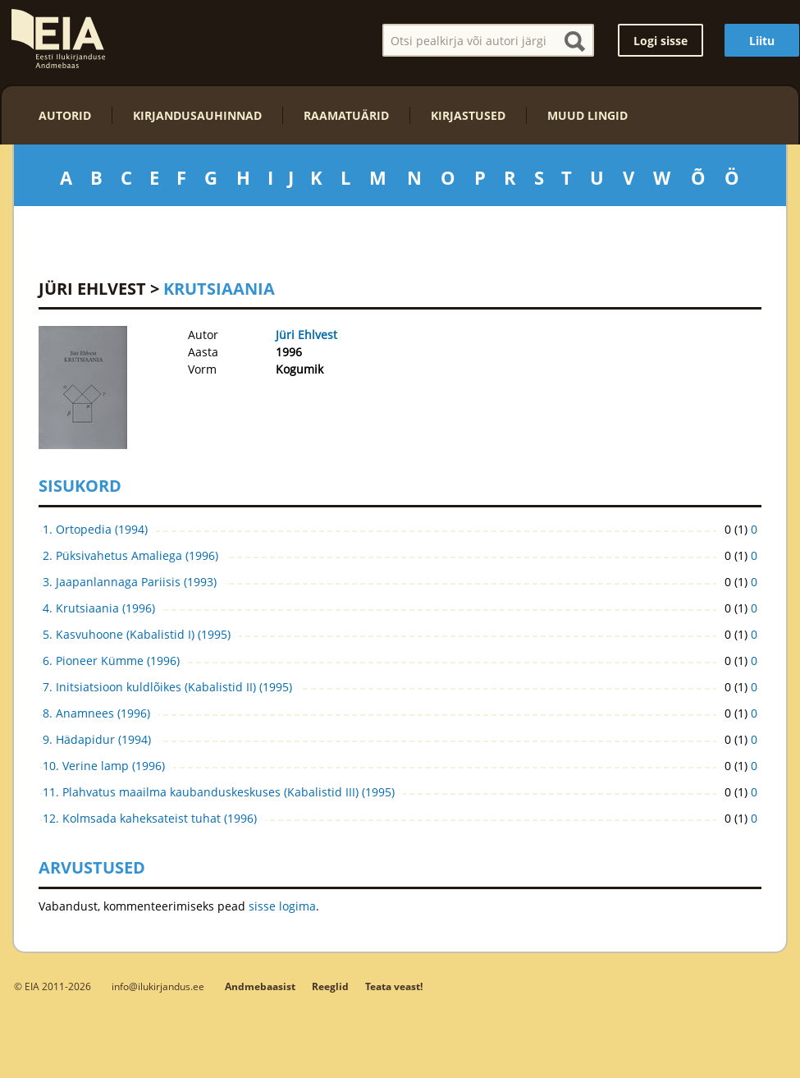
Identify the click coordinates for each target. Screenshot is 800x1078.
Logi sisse (660, 40)
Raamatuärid (346, 115)
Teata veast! (394, 986)
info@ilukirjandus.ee (158, 986)
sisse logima (282, 906)
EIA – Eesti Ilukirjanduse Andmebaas (58, 38)
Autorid (65, 115)
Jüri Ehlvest (92, 289)
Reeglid (330, 986)
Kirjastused (468, 115)
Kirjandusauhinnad (197, 115)
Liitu (762, 40)
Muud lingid (587, 115)
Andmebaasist (260, 986)
